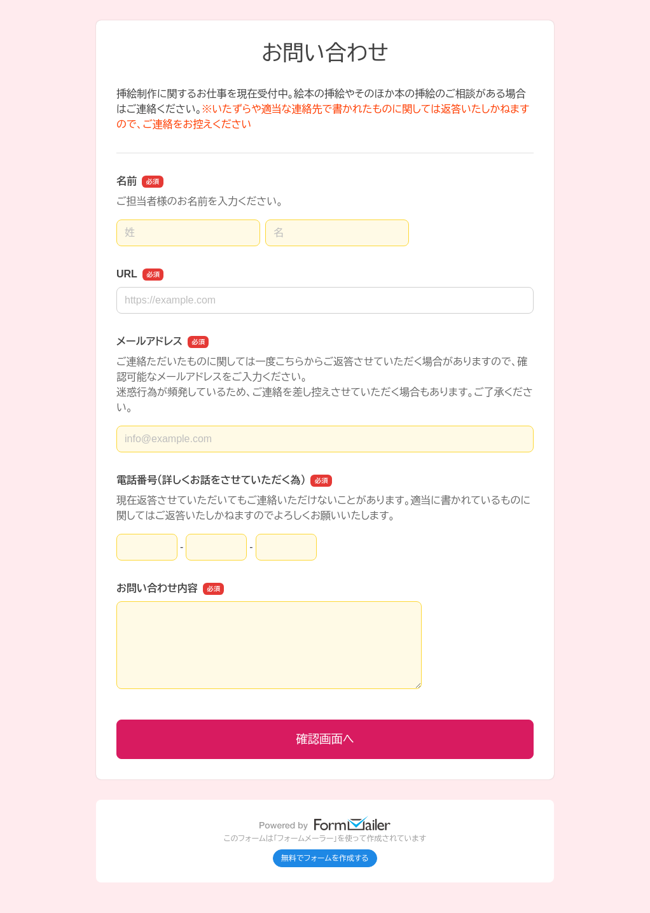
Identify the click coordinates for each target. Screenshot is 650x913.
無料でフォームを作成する (325, 858)
